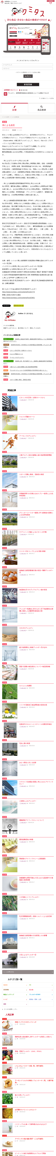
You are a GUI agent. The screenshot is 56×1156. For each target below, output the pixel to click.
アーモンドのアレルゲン (17, 357)
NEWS (5, 985)
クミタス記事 (5, 117)
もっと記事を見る (8, 972)
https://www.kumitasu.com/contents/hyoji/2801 (18, 298)
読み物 (31, 989)
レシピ (5, 999)
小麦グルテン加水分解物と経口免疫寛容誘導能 (23, 367)
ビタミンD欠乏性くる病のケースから (21, 350)
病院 (4, 1004)
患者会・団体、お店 (35, 999)
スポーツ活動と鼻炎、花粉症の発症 (20, 379)
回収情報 (6, 989)
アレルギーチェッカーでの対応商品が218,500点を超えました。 (29, 370)
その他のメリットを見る (47, 98)
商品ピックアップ (8, 994)
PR (30, 985)
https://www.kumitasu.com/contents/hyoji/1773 (18, 292)
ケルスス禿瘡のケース (16, 354)
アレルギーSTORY (34, 994)
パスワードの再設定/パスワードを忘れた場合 (28, 72)
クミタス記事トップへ (10, 1009)
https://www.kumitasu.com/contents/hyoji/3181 (18, 149)
